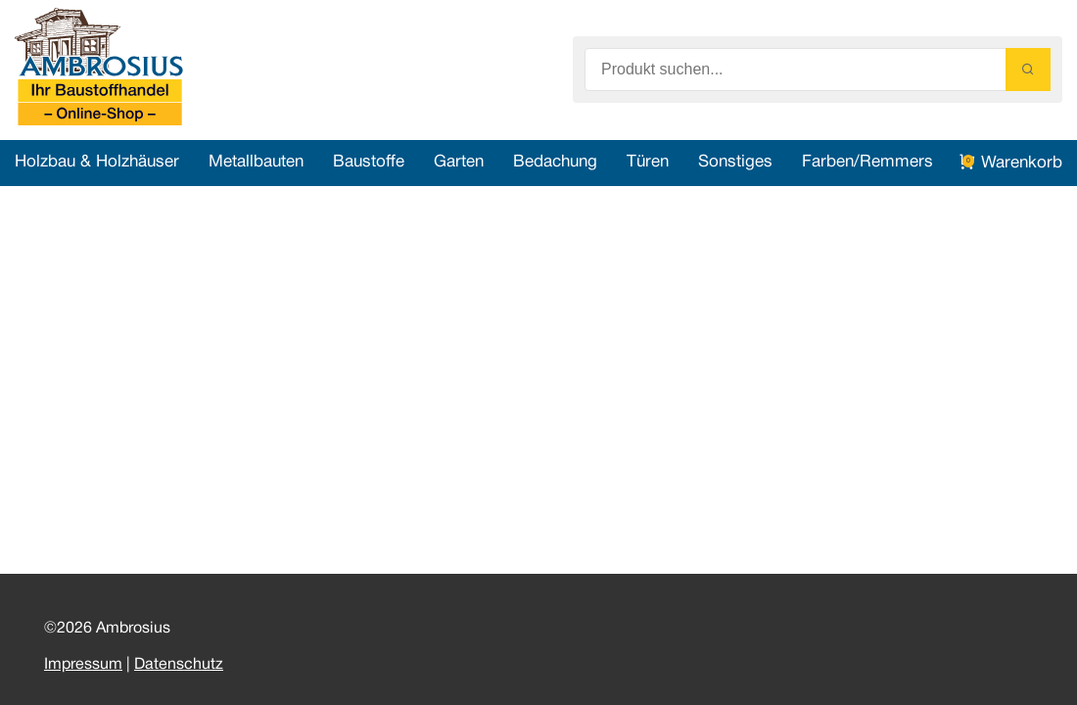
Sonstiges (735, 162)
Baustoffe (368, 162)
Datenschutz (178, 665)
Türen (648, 162)
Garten (459, 162)
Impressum (83, 665)
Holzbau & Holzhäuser (97, 162)
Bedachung (555, 162)
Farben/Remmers (867, 162)
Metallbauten (256, 162)
